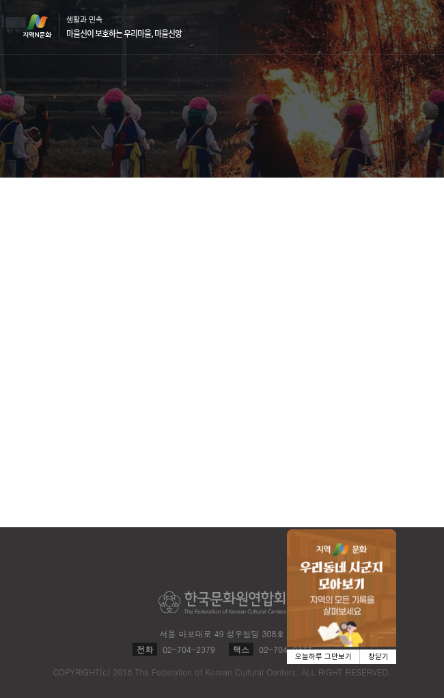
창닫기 (378, 656)
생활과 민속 (124, 27)
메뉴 (414, 26)
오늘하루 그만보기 (323, 656)
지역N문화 (44, 26)
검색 (388, 27)
